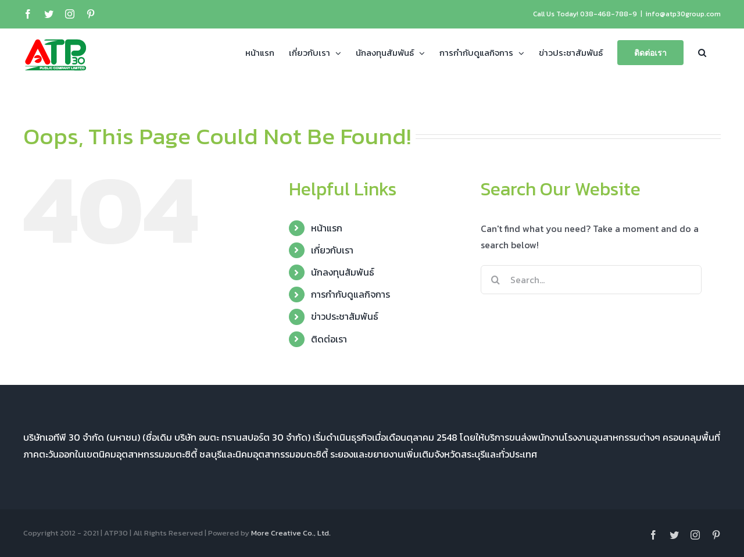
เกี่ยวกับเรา (332, 250)
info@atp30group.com (683, 14)
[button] (702, 51)
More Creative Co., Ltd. (291, 532)
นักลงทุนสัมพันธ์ (342, 272)
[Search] (495, 279)
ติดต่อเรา (329, 339)
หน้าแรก (326, 228)
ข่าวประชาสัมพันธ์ (344, 316)
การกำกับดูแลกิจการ (350, 294)
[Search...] (591, 279)
